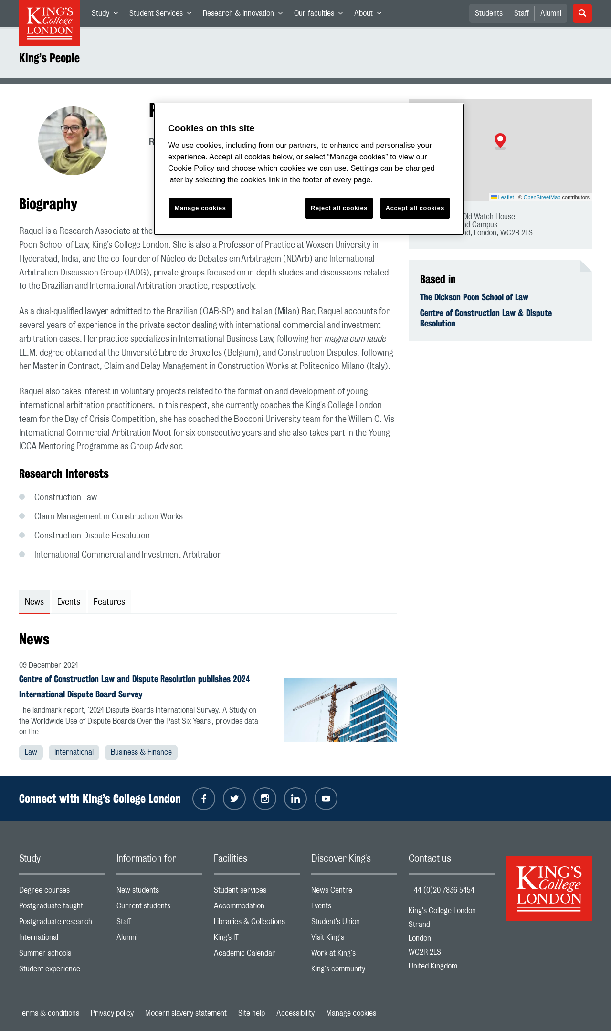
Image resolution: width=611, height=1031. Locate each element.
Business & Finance (141, 752)
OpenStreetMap (542, 197)
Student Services (163, 15)
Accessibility (295, 1013)
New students (159, 892)
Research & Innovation (245, 15)
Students (489, 13)
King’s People (49, 58)
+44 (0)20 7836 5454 (441, 890)
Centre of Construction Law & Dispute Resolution (486, 317)
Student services (257, 892)
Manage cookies (351, 1013)
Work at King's (354, 955)
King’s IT (257, 940)
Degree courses (62, 892)
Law (31, 752)
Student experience (62, 971)
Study (108, 15)
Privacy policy (112, 1013)
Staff (521, 13)
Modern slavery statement (186, 1013)
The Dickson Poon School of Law (474, 297)
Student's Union (354, 924)
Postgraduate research (62, 924)
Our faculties (321, 15)
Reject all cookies (339, 207)
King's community (354, 971)
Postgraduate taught (62, 908)
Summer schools (62, 955)
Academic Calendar (257, 955)
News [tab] (34, 602)
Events (354, 908)
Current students (159, 908)
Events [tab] (68, 602)
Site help (251, 1013)
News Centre (354, 892)
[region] (309, 169)
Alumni (550, 13)
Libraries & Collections (257, 924)
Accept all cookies (415, 207)
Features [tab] (109, 602)
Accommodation (257, 908)
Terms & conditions (49, 1013)
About (370, 15)
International (74, 752)
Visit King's (354, 940)
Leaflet (502, 197)
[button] (500, 141)
